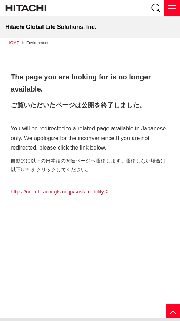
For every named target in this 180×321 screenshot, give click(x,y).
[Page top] (173, 311)
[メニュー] (172, 8)
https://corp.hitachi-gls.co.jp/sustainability (57, 192)
